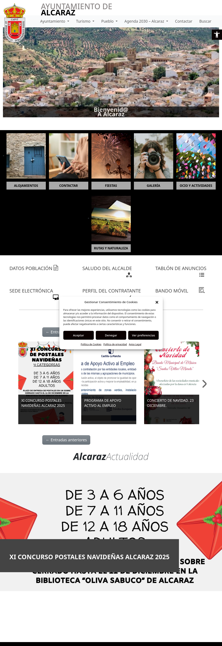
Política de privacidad (115, 344)
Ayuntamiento (53, 21)
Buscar (205, 21)
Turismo (83, 21)
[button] (217, 35)
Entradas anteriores (66, 439)
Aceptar (78, 335)
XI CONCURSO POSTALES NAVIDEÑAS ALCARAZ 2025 (89, 557)
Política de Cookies (91, 344)
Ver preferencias (143, 335)
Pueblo (108, 21)
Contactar (183, 21)
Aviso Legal (135, 344)
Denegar (111, 335)
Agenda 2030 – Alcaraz (144, 21)
